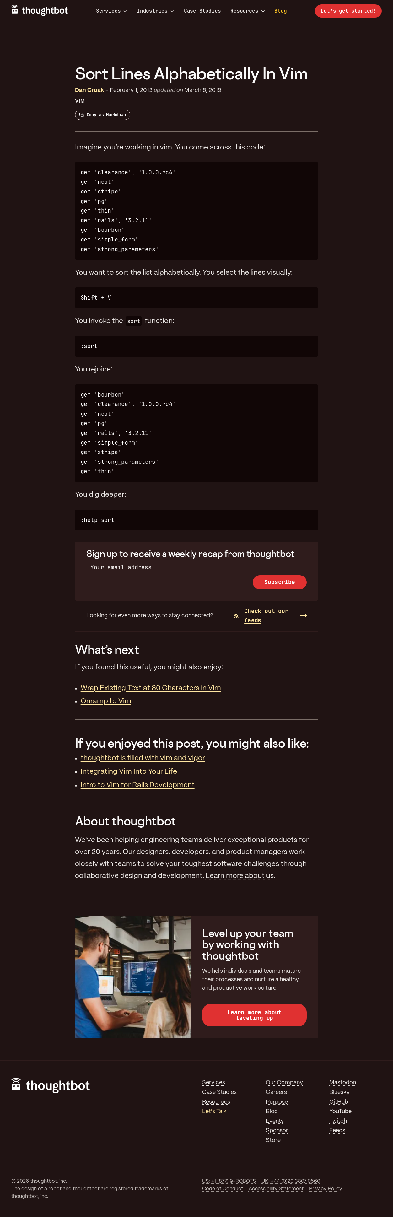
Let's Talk (214, 1111)
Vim (80, 101)
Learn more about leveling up (254, 1015)
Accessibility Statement (276, 1189)
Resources (247, 11)
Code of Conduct (222, 1189)
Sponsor (277, 1130)
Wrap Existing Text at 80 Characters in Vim (151, 688)
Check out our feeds (261, 615)
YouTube (340, 1111)
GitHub (338, 1102)
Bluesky (339, 1092)
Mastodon (342, 1082)
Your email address (121, 567)
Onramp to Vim (106, 701)
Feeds (337, 1130)
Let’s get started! (348, 11)
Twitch (338, 1121)
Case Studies (202, 11)
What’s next (107, 649)
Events (275, 1121)
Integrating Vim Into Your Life (129, 771)
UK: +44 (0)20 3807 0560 (290, 1181)
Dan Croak (89, 90)
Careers (276, 1092)
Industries (155, 11)
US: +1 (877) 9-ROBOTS (229, 1181)
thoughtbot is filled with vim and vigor (143, 758)
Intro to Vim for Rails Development (138, 785)
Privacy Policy (325, 1189)
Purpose (277, 1102)
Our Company (284, 1082)
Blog (280, 11)
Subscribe (279, 582)
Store (273, 1140)
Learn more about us (240, 876)
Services (111, 11)
